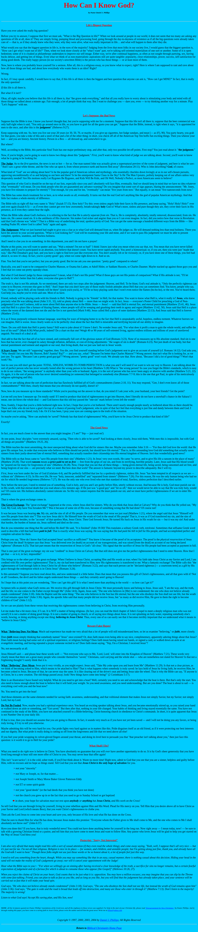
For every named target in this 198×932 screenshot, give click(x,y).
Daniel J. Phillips (109, 920)
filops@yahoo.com (115, 910)
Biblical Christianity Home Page (104, 928)
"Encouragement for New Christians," (160, 908)
